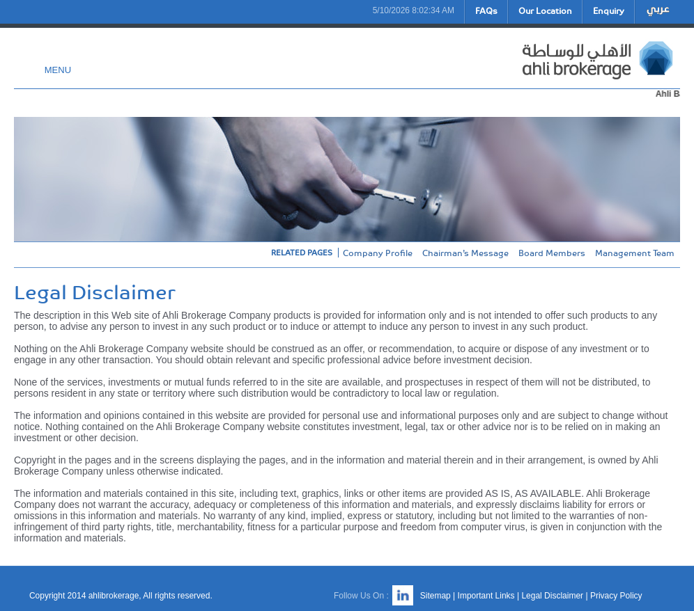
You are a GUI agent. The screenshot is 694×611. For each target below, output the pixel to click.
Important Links (486, 596)
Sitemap (435, 596)
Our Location (545, 10)
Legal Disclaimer (552, 596)
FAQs (486, 10)
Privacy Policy (616, 596)
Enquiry (608, 10)
